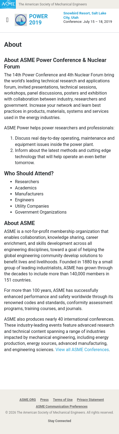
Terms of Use (63, 400)
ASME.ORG (27, 400)
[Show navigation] (7, 20)
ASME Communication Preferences (62, 406)
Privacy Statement (90, 400)
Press (44, 400)
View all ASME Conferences (82, 349)
